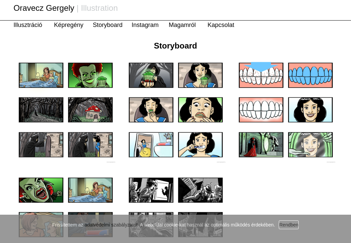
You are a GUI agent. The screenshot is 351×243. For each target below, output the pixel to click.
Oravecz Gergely (44, 7)
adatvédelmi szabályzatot (110, 224)
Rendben (288, 224)
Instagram (145, 25)
